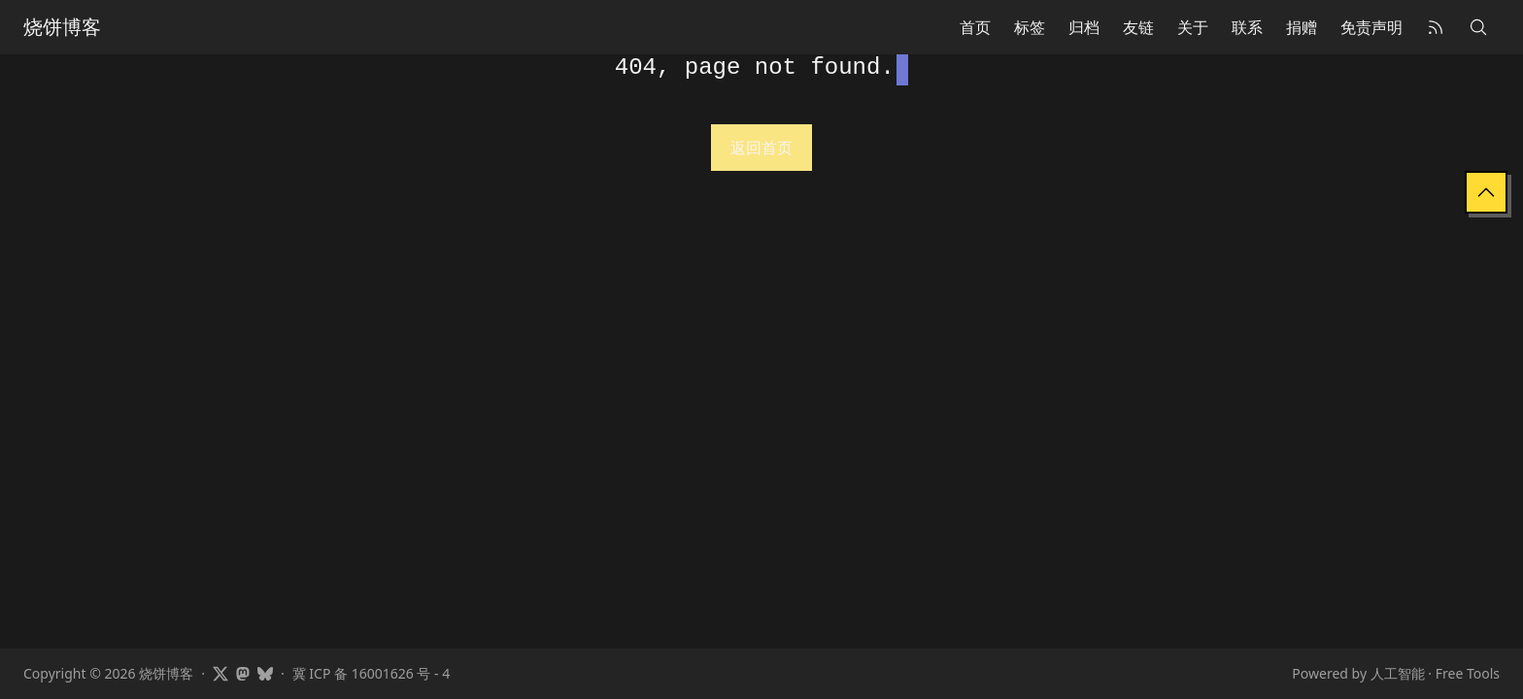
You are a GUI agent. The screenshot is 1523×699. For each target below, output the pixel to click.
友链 (1138, 27)
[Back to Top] (1486, 192)
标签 (1029, 27)
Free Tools (1468, 673)
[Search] (1478, 27)
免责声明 (1371, 27)
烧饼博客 (62, 27)
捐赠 (1301, 27)
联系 (1247, 27)
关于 (1192, 27)
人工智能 (1398, 673)
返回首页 (761, 147)
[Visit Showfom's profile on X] (220, 674)
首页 (975, 27)
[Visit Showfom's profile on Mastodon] (243, 674)
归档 (1084, 27)
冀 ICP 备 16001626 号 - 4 (371, 673)
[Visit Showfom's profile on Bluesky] (265, 674)
